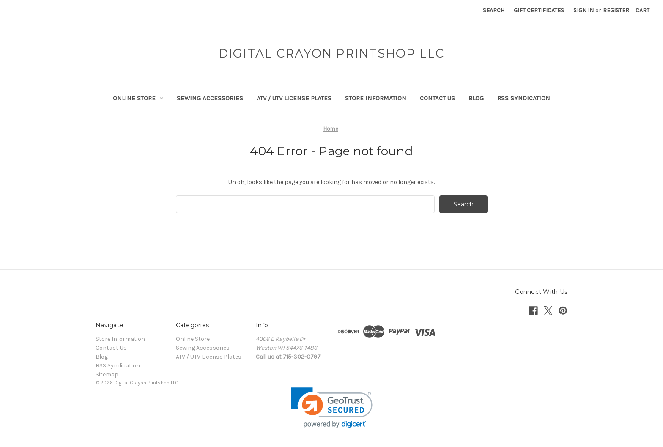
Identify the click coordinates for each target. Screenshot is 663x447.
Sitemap (107, 374)
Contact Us (437, 98)
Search (493, 10)
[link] (331, 408)
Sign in (583, 10)
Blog (476, 98)
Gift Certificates (539, 10)
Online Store (138, 98)
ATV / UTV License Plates (294, 98)
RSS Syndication (523, 98)
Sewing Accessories (210, 98)
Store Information (375, 98)
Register (616, 10)
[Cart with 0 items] (642, 10)
